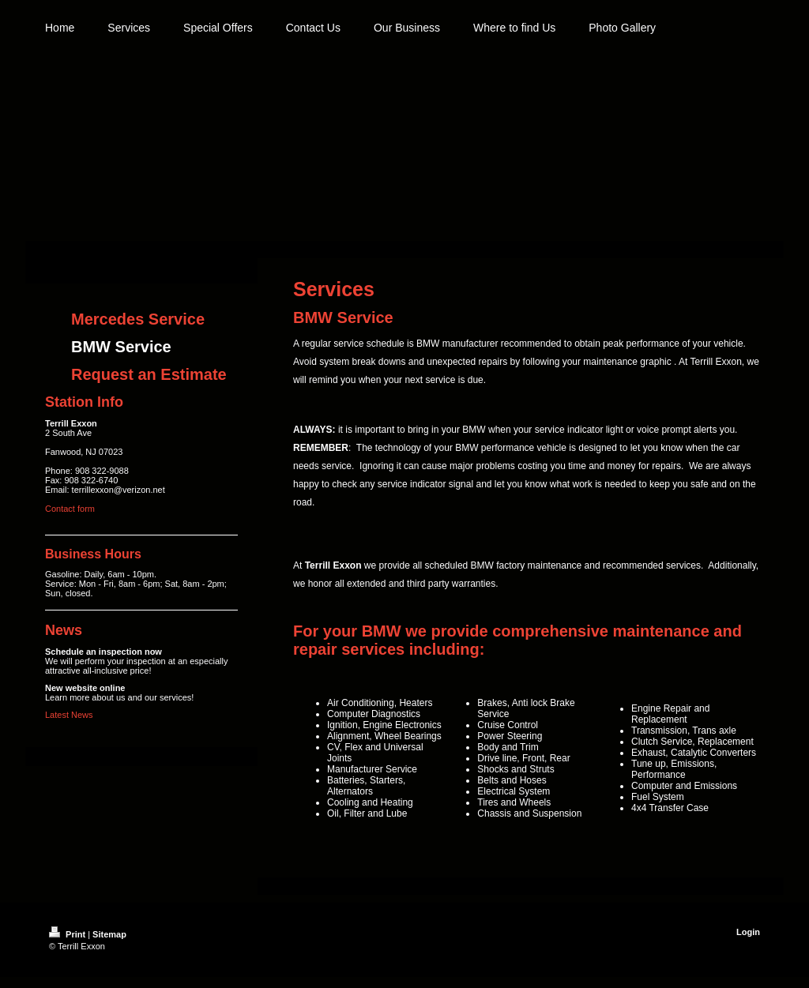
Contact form (70, 508)
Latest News (69, 714)
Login (748, 932)
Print (68, 934)
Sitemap (109, 934)
